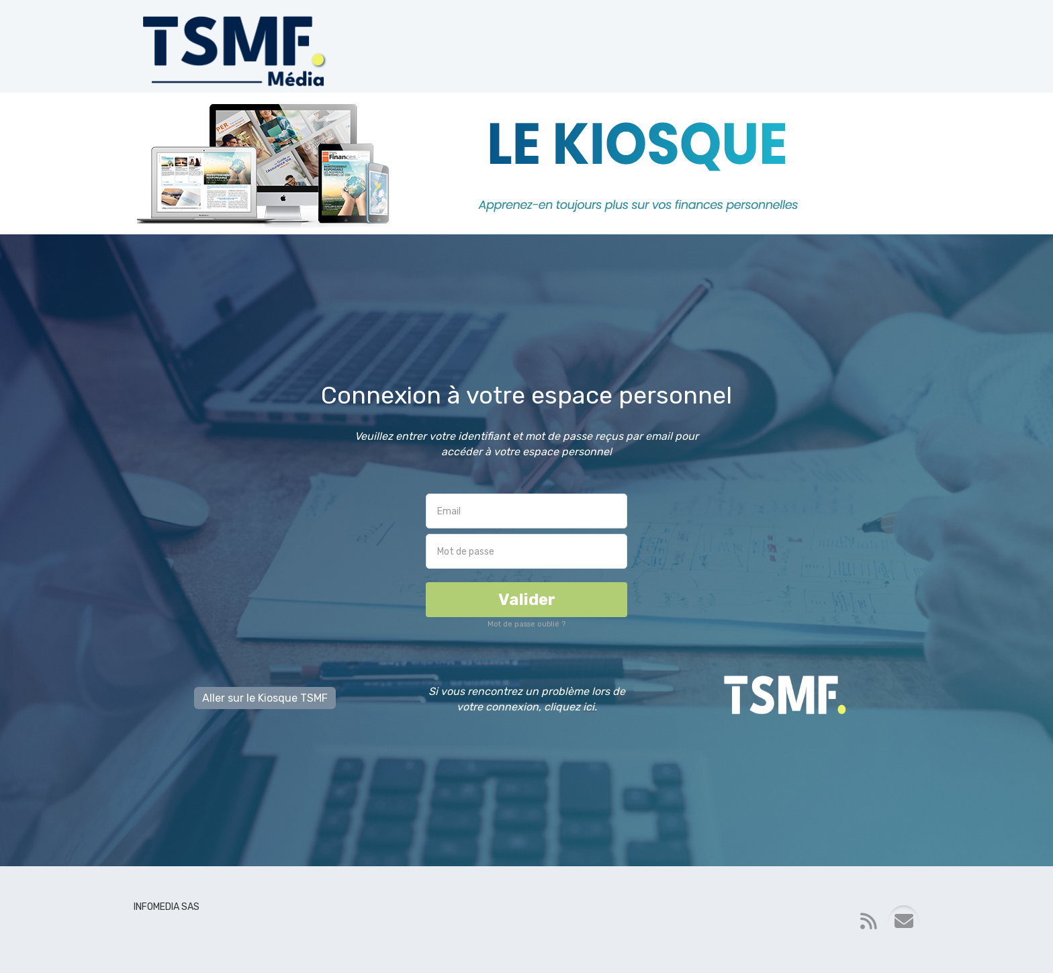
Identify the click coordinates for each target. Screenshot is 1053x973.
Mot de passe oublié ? (526, 624)
